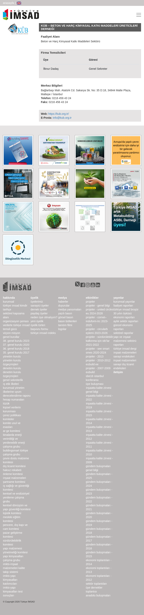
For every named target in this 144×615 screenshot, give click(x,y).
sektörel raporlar (123, 333)
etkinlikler (92, 297)
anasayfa (8, 3)
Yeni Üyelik (37, 321)
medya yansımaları (69, 309)
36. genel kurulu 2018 (16, 348)
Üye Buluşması (95, 383)
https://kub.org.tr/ (58, 113)
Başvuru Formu (39, 329)
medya (62, 297)
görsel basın (65, 317)
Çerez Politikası (12, 415)
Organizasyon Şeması (16, 321)
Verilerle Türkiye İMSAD (16, 325)
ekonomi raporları (124, 317)
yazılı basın (65, 313)
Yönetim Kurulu (12, 356)
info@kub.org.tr (62, 117)
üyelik (34, 297)
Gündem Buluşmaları (98, 466)
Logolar (62, 329)
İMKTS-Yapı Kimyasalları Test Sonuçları (12, 591)
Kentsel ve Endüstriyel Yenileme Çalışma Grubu (16, 497)
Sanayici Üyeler (40, 305)
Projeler (90, 301)
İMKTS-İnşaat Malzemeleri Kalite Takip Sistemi (14, 568)
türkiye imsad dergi (125, 348)
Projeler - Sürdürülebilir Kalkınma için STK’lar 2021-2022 (99, 340)
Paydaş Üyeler (39, 313)
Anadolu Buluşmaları (98, 595)
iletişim (118, 372)
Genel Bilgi (92, 391)
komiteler (8, 419)
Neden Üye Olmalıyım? (44, 317)
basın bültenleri (67, 321)
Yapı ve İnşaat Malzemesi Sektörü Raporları (124, 340)
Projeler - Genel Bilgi (98, 305)
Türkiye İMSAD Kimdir (15, 305)
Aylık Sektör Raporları (125, 321)
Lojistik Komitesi (12, 513)
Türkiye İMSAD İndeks (43, 333)
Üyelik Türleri (38, 325)
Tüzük (6, 403)
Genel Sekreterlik (13, 380)
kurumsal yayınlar (124, 301)
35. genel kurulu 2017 (16, 352)
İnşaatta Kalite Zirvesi (98, 387)
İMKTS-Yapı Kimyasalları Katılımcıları (10, 579)
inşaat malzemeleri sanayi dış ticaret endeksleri (124, 364)
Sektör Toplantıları (96, 583)
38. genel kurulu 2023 (16, 340)
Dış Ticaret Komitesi (14, 466)
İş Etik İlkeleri (11, 383)
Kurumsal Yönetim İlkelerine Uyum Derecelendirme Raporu (17, 391)
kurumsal (8, 301)
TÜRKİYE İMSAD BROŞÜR (126, 309)
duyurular (63, 305)
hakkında (9, 297)
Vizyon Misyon (11, 333)
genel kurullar (11, 336)
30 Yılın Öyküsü (122, 313)
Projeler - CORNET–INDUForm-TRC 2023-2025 (97, 321)
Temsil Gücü (10, 329)
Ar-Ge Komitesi (11, 430)
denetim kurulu (12, 368)
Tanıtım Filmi (65, 325)
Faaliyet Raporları (123, 305)
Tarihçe (7, 309)
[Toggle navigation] (137, 14)
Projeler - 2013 (95, 356)
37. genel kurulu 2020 (16, 344)
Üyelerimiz (37, 301)
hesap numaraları (13, 399)
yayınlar (118, 297)
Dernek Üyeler (39, 309)
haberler (63, 301)
